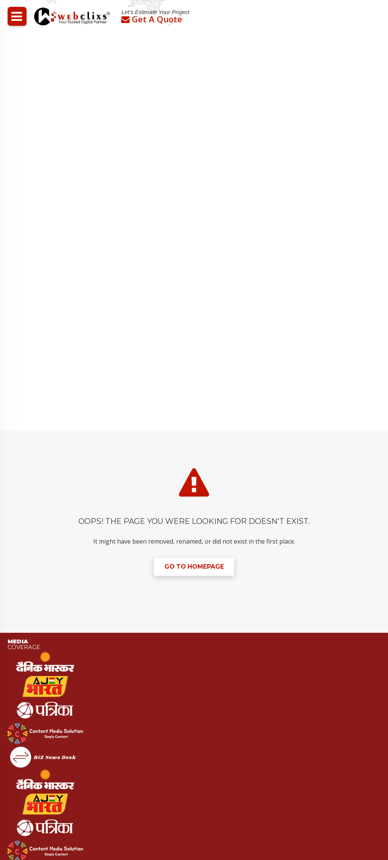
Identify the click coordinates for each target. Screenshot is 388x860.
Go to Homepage (194, 567)
